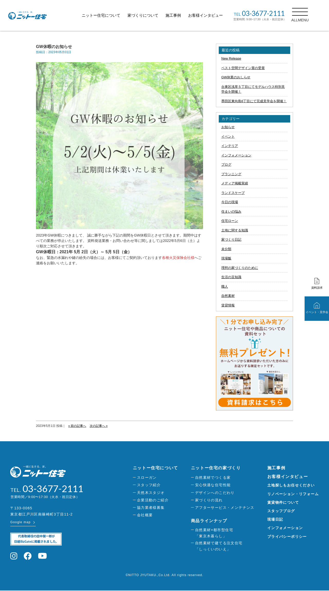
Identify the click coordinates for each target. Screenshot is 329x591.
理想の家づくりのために (239, 268)
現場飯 (226, 258)
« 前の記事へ (77, 426)
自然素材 (228, 296)
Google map (20, 522)
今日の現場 (229, 202)
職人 (224, 286)
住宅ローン (229, 221)
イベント (228, 136)
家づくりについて (149, 15)
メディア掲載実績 (234, 183)
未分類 (226, 249)
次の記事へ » (99, 426)
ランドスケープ (233, 193)
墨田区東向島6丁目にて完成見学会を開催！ (254, 101)
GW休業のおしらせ (235, 77)
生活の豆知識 (231, 277)
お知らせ (228, 127)
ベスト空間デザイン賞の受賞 (243, 68)
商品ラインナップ (209, 521)
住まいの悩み (231, 211)
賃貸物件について (283, 502)
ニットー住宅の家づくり (216, 468)
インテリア (229, 146)
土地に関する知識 (234, 230)
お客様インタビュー (212, 15)
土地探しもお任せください (291, 485)
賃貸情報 (228, 305)
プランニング (231, 174)
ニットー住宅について (107, 15)
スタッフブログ (281, 511)
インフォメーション (236, 155)
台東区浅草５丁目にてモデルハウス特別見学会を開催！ (253, 89)
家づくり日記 (231, 239)
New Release (231, 58)
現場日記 (275, 519)
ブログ (226, 164)
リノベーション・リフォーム (293, 494)
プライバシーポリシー (287, 536)
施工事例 (179, 15)
